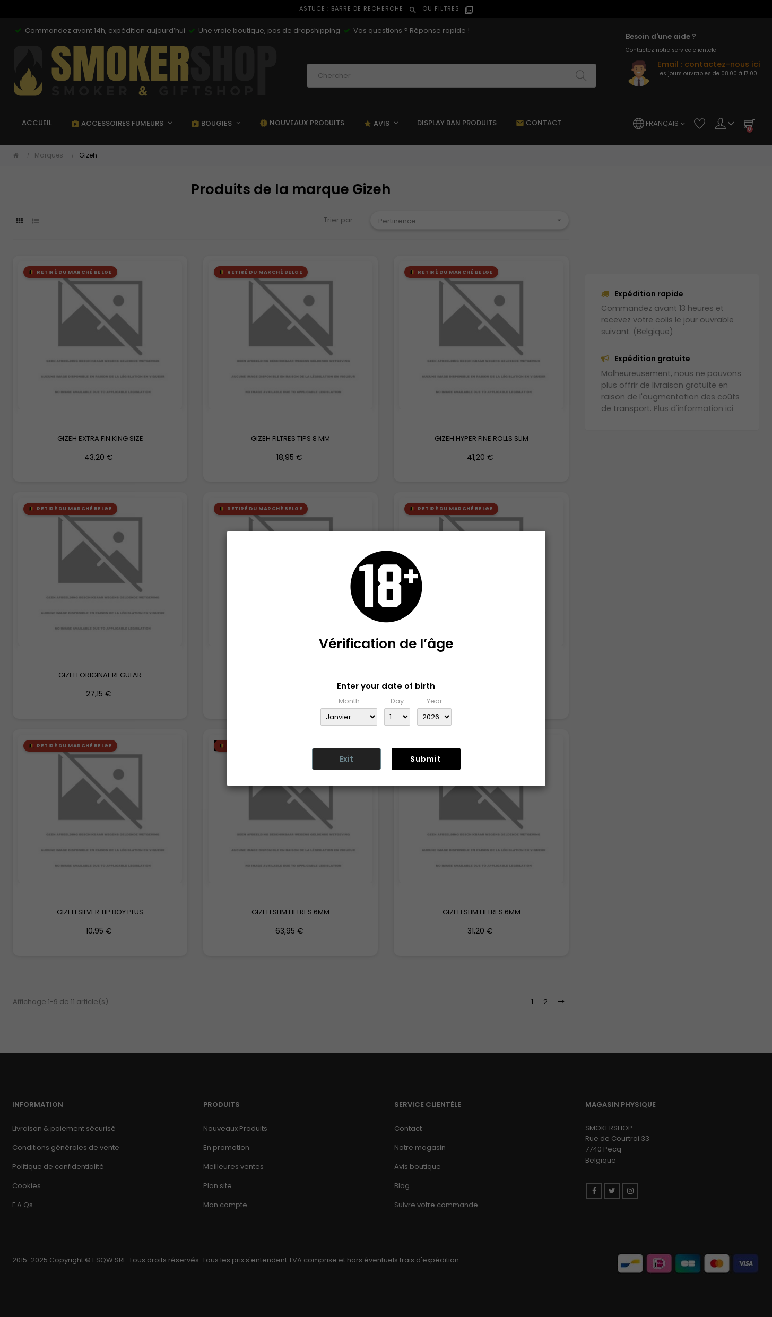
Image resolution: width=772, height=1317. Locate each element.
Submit (425, 759)
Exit (346, 759)
